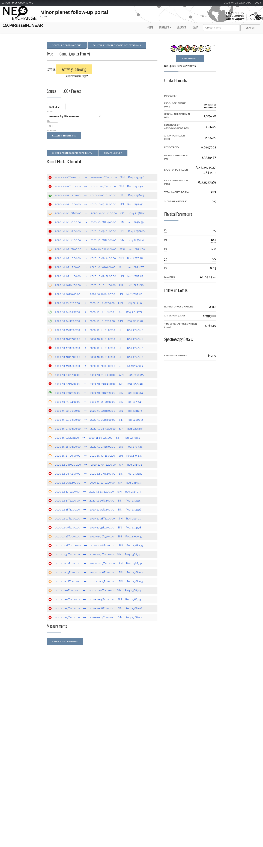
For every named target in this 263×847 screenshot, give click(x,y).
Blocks (181, 27)
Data (195, 27)
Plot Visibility (190, 58)
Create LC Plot (113, 153)
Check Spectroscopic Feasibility (72, 153)
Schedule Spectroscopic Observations (117, 45)
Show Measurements (65, 641)
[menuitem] (250, 27)
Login (258, 2)
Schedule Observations (66, 45)
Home (150, 27)
